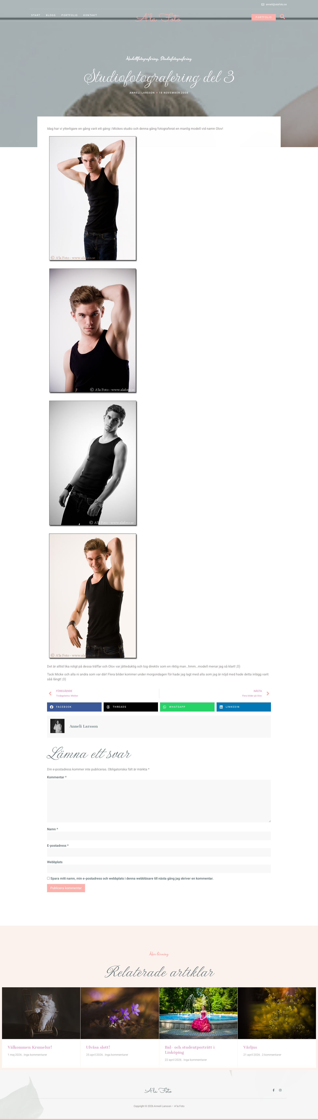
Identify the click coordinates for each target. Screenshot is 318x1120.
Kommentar (57, 892)
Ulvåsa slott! (98, 1035)
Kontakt (90, 15)
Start (35, 15)
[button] (74, 822)
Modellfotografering (142, 58)
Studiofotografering (176, 58)
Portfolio (69, 15)
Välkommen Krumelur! (30, 1035)
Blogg (51, 15)
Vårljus (250, 1035)
